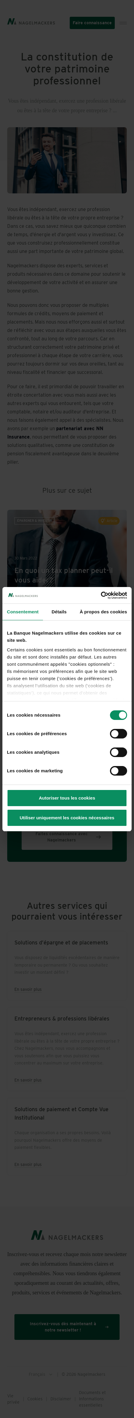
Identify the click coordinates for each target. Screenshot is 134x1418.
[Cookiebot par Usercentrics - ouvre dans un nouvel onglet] (101, 595)
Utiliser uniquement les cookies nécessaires (67, 817)
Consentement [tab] (22, 611)
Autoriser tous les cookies (67, 797)
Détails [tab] (59, 611)
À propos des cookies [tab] (103, 611)
